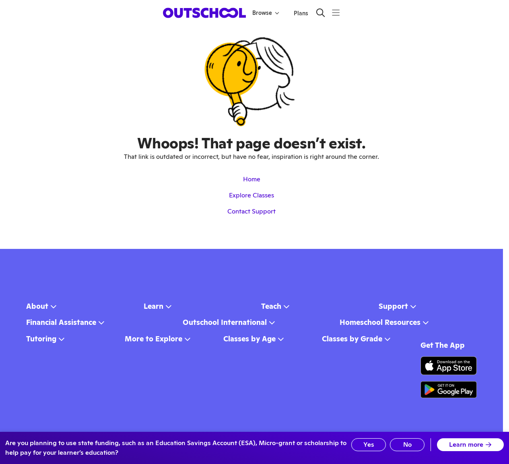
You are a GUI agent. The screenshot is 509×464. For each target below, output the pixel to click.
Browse (265, 12)
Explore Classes (251, 195)
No (407, 444)
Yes (368, 444)
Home (251, 179)
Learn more (470, 444)
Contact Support (251, 211)
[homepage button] (204, 13)
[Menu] (336, 12)
